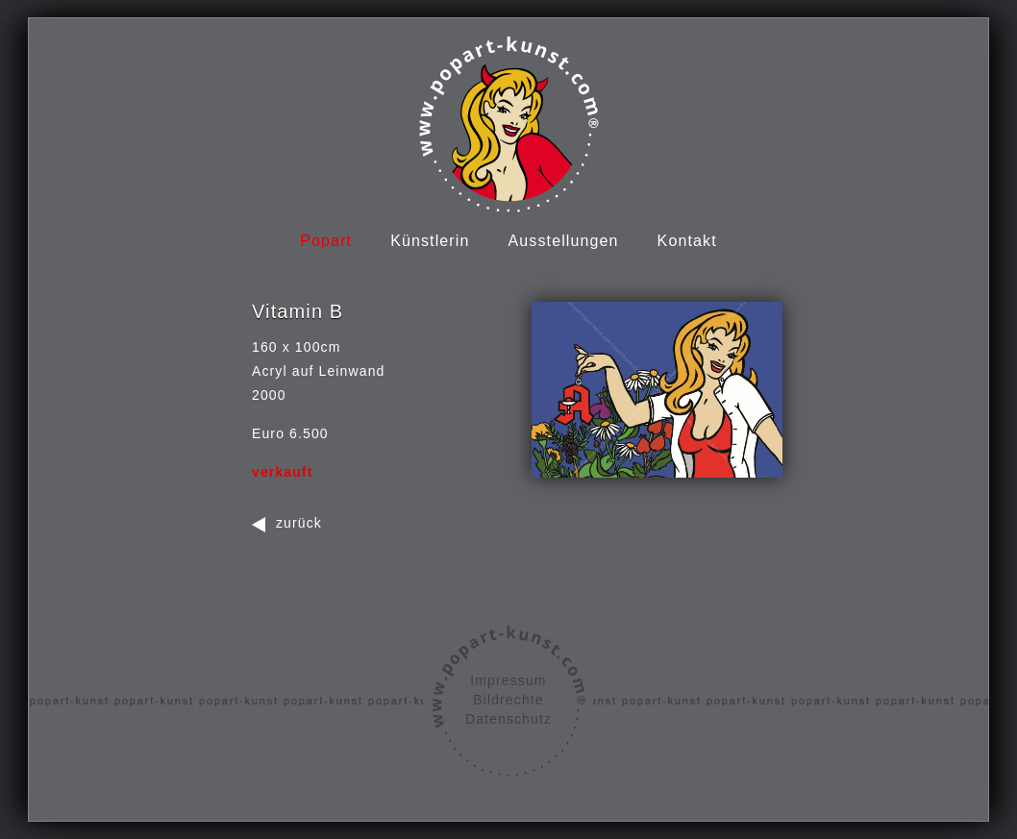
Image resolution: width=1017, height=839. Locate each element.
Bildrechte (508, 699)
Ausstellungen (563, 241)
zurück (299, 523)
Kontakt (687, 241)
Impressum (508, 680)
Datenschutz (508, 719)
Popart (326, 241)
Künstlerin (429, 241)
